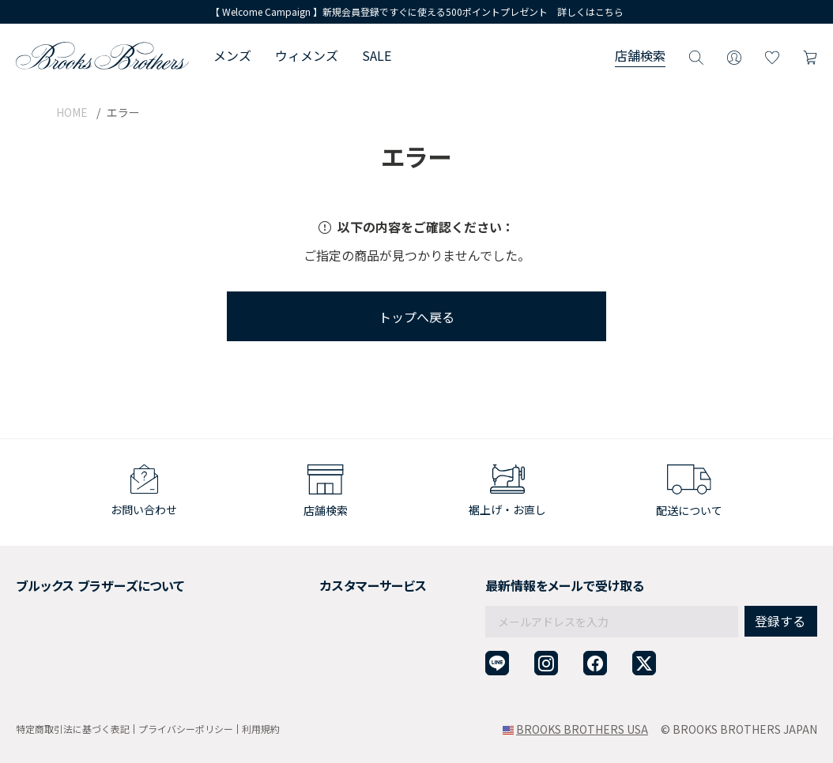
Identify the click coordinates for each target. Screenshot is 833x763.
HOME (72, 112)
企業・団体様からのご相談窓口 (349, 678)
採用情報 (38, 600)
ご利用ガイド (305, 581)
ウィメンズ (306, 55)
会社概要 (38, 581)
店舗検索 (640, 55)
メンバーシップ (54, 639)
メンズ (232, 55)
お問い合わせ (305, 659)
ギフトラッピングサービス (338, 620)
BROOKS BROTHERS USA (582, 729)
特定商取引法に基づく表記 (73, 728)
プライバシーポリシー (185, 728)
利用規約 (261, 729)
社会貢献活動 (49, 620)
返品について (305, 600)
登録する (780, 587)
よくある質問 (305, 639)
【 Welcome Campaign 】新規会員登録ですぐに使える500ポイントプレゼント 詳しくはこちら (417, 11)
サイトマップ (49, 678)
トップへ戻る (416, 316)
